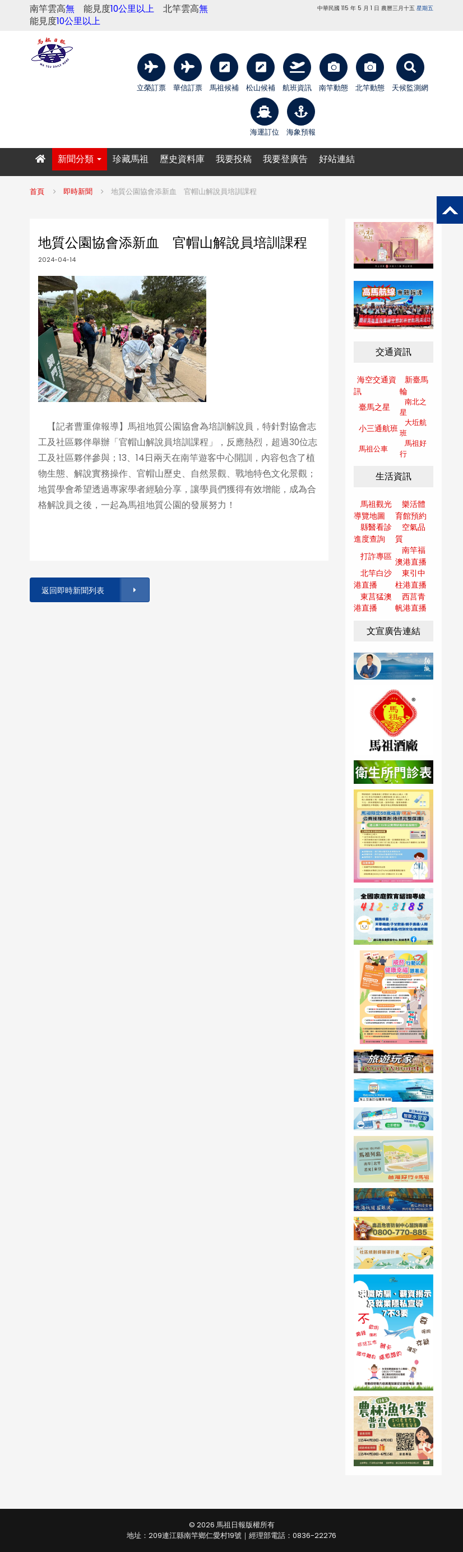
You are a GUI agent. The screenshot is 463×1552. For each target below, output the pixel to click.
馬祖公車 (373, 449)
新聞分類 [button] (79, 159)
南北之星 (413, 407)
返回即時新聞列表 (94, 590)
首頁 (37, 191)
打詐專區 (376, 556)
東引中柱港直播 (411, 578)
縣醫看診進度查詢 (373, 532)
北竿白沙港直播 (373, 578)
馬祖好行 (413, 448)
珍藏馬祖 (131, 159)
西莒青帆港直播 (411, 602)
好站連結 (337, 159)
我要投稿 (234, 159)
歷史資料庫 (182, 159)
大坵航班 (413, 427)
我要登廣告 (285, 159)
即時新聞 (77, 191)
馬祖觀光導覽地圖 (373, 509)
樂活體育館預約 (411, 509)
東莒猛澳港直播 (373, 602)
